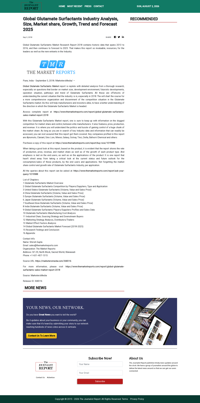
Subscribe (100, 381)
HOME (62, 6)
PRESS (88, 6)
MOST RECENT (74, 6)
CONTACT (99, 6)
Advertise (51, 377)
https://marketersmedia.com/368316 (53, 261)
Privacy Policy (137, 399)
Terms (125, 399)
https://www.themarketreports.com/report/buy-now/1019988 (85, 143)
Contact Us (40, 377)
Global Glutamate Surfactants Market (41, 86)
